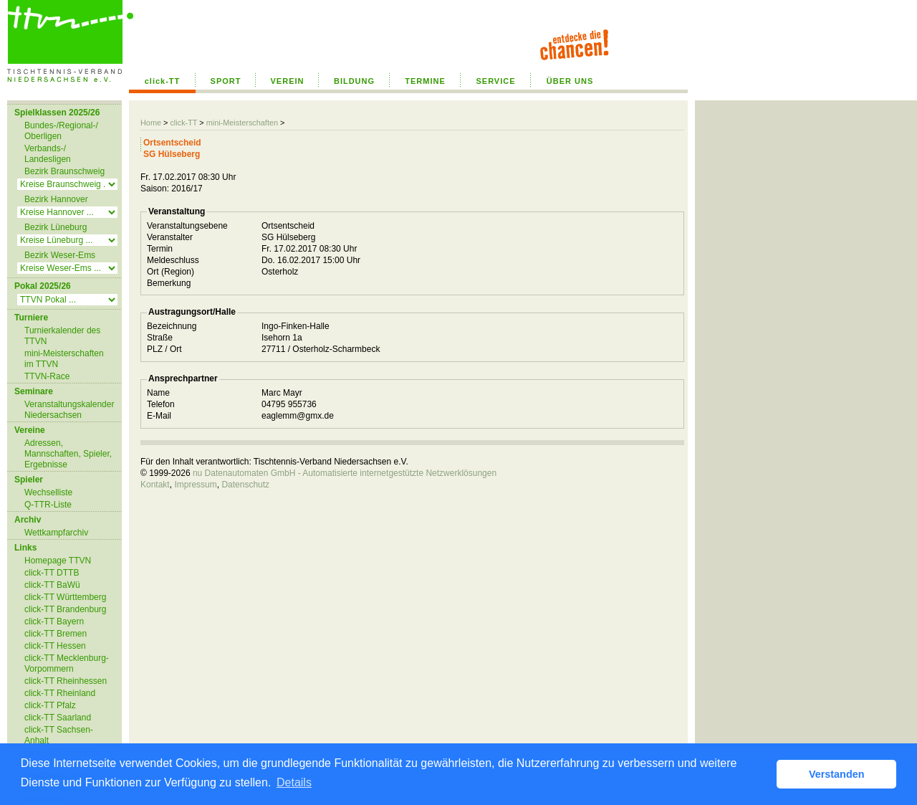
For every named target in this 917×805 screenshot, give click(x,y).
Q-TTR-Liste (48, 505)
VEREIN (287, 81)
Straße (160, 338)
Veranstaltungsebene (187, 226)
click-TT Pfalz (50, 705)
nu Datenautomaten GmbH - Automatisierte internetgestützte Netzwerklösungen (344, 473)
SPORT (226, 81)
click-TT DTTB (51, 573)
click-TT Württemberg (65, 597)
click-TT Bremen (55, 634)
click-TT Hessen (55, 646)
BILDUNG (354, 81)
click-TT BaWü (52, 585)
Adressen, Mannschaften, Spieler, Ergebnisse (68, 454)
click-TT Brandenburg (65, 609)
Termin (160, 249)
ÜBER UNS (570, 81)
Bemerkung (169, 283)
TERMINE (425, 81)
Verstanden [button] (837, 774)
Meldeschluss (173, 260)
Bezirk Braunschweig (64, 171)
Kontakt (155, 485)
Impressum (195, 485)
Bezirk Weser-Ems (59, 255)
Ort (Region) (170, 272)
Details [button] (294, 782)
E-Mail (159, 416)
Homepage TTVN (57, 561)
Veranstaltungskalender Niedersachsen (69, 409)
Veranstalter (170, 237)
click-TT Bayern (54, 621)
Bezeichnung (171, 326)
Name (158, 393)
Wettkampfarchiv (56, 533)
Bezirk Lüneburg (55, 227)
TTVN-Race (46, 376)
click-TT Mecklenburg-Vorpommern (66, 663)
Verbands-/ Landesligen (47, 153)
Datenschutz (245, 485)
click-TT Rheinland (59, 693)
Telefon (161, 404)
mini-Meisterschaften (242, 122)
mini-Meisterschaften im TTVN (64, 358)
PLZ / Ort (164, 349)
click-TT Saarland (57, 718)
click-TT (163, 81)
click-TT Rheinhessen (65, 681)
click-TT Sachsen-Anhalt (58, 735)
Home (150, 122)
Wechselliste (48, 492)
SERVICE (495, 81)
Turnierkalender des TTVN (62, 335)
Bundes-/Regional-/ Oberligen (61, 130)
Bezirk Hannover (56, 199)
